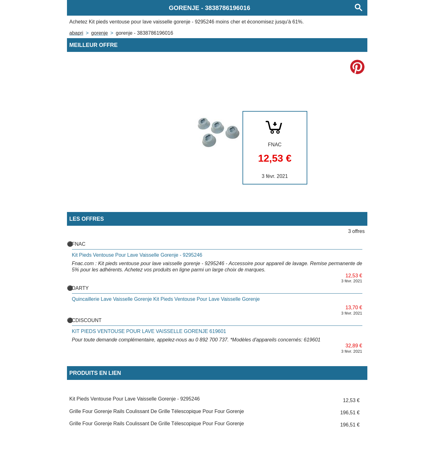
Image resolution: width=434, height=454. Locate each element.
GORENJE (99, 33)
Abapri (76, 33)
